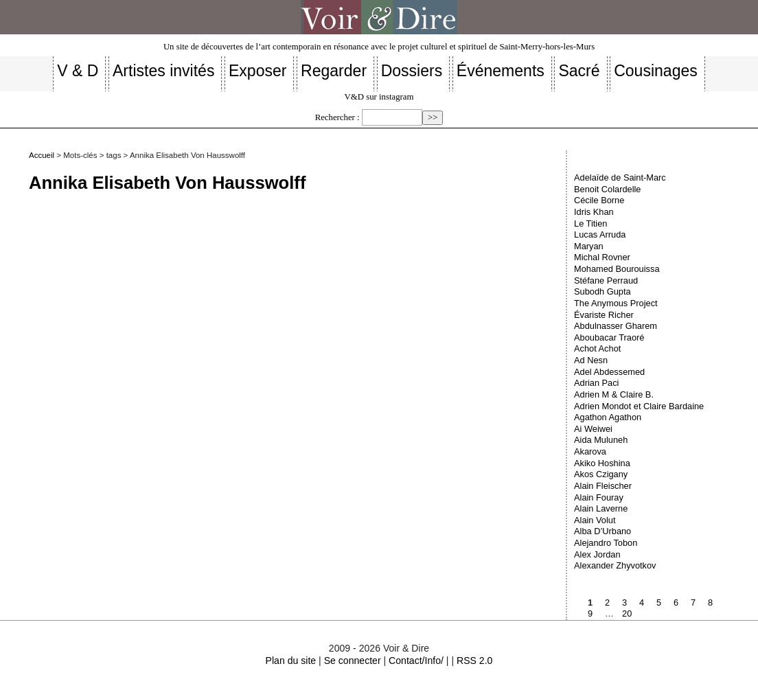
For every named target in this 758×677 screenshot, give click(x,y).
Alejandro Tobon (605, 543)
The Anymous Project (616, 303)
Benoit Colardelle (607, 189)
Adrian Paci (596, 383)
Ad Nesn (591, 360)
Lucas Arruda (599, 234)
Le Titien (590, 223)
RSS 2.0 (474, 660)
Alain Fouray (598, 497)
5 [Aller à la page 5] (658, 602)
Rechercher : (337, 117)
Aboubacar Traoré (609, 337)
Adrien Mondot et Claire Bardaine (639, 406)
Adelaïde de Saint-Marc (620, 177)
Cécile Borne (599, 200)
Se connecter (352, 660)
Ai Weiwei (593, 429)
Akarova (590, 451)
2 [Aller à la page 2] (607, 602)
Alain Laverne (601, 508)
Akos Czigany (601, 474)
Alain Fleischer (603, 486)
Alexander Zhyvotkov (615, 565)
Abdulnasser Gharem (615, 326)
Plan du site (291, 660)
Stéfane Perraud (606, 280)
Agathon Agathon (607, 417)
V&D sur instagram (379, 97)
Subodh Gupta (602, 291)
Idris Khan (594, 212)
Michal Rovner (602, 257)
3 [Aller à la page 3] (624, 602)
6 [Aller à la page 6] (676, 602)
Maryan (589, 246)
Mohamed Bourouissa (616, 269)
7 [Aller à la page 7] (693, 602)
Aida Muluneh (601, 440)
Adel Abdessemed (609, 372)
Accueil (41, 155)
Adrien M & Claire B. (614, 394)
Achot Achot (597, 348)
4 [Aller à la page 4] (641, 602)
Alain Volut (594, 520)
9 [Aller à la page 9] (590, 613)
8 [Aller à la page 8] (710, 602)
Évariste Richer (604, 315)
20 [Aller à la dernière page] (627, 613)
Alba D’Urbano (602, 531)
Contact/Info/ (416, 660)
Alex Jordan (597, 554)
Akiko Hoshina (602, 463)
